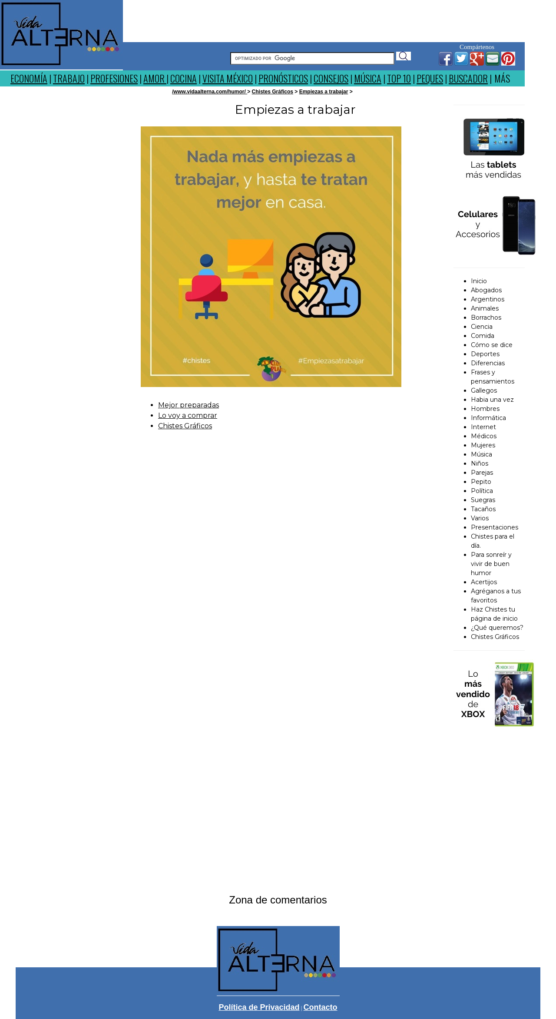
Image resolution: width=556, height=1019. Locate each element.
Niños (479, 463)
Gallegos (484, 390)
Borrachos (486, 317)
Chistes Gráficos (272, 92)
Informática (488, 418)
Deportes (485, 354)
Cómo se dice (492, 345)
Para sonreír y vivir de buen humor (491, 564)
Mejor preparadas (188, 405)
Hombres (485, 409)
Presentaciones (494, 527)
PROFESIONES (114, 78)
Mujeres (483, 445)
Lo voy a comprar (187, 415)
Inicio (479, 281)
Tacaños (483, 509)
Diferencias (488, 363)
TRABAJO (69, 78)
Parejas (482, 472)
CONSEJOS (331, 78)
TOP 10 (399, 78)
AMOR (154, 78)
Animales (485, 308)
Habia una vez (492, 400)
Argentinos (487, 299)
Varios (480, 518)
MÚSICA (367, 78)
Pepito (481, 482)
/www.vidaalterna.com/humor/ (209, 92)
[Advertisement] (324, 19)
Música (481, 454)
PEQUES (430, 78)
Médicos (483, 436)
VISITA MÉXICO (227, 78)
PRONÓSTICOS (283, 78)
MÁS (502, 78)
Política (482, 491)
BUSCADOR (468, 78)
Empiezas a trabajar (323, 92)
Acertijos (484, 582)
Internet (483, 427)
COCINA (183, 78)
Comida (482, 336)
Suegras (483, 500)
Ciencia (482, 327)
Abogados (486, 290)
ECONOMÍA (28, 78)
